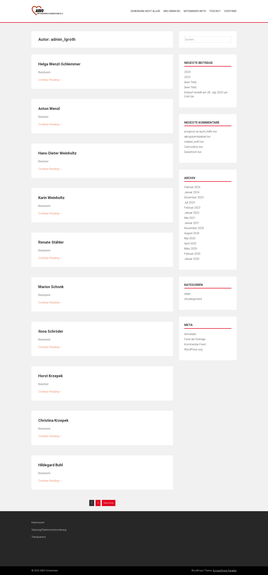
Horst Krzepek (50, 376)
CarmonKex (191, 146)
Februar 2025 (192, 187)
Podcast (215, 11)
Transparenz (38, 536)
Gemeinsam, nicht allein (145, 11)
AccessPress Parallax (225, 570)
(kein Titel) (190, 82)
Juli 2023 (189, 202)
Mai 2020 (189, 238)
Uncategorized (193, 299)
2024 (187, 72)
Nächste (109, 503)
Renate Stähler (51, 242)
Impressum (37, 522)
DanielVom (190, 152)
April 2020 (190, 243)
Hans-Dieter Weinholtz (57, 153)
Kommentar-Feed (195, 344)
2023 (187, 77)
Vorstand (230, 11)
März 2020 (190, 248)
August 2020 (191, 233)
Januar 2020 (191, 258)
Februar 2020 (192, 253)
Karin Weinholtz (51, 198)
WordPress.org (193, 349)
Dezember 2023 (194, 197)
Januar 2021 (191, 223)
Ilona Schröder (50, 331)
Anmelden (190, 334)
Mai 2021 (189, 217)
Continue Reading (50, 79)
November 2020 (194, 228)
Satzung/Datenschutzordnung (48, 529)
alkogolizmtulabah (195, 136)
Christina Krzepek (53, 420)
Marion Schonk (51, 287)
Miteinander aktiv (195, 11)
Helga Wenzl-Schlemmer (59, 64)
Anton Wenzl (49, 109)
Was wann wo (171, 11)
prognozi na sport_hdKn (198, 131)
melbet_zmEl (192, 141)
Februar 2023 (192, 207)
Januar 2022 (191, 212)
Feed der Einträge (194, 339)
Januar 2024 (191, 192)
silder (187, 293)
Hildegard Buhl (50, 465)
